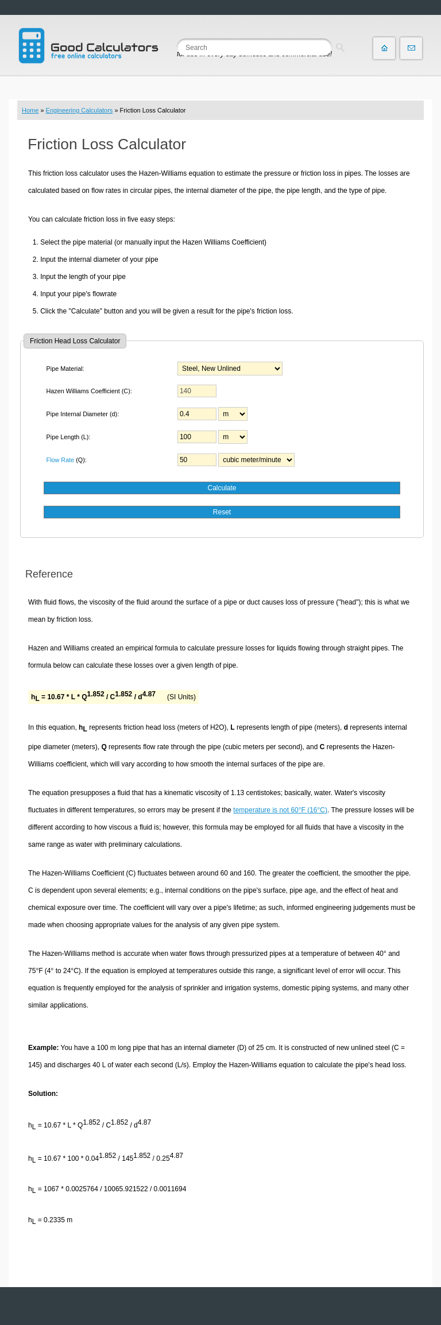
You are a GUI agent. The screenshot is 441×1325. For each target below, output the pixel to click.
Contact (411, 48)
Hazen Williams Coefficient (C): (89, 391)
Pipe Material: (65, 368)
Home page (384, 48)
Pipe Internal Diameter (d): (83, 413)
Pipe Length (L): (69, 436)
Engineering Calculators (79, 110)
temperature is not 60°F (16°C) (280, 810)
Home (30, 110)
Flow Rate (61, 459)
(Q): (67, 459)
